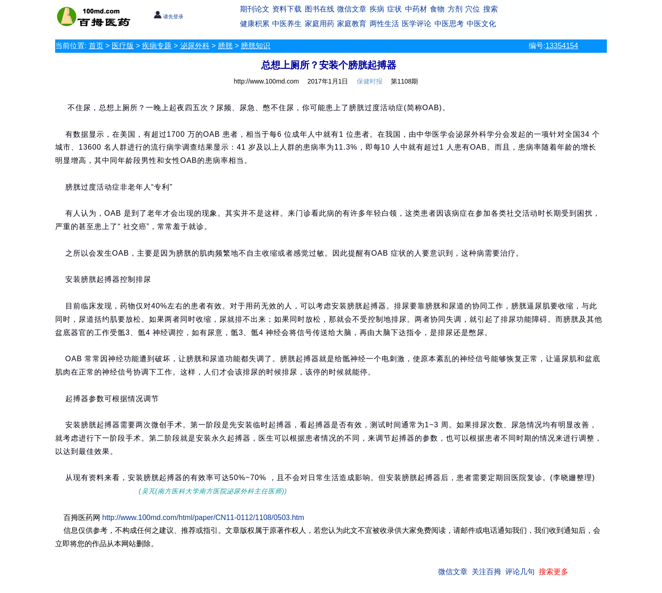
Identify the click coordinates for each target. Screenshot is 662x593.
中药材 (416, 9)
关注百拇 (486, 572)
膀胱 (225, 46)
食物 (437, 9)
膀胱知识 (255, 46)
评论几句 (520, 572)
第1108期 (404, 81)
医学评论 (416, 24)
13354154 (561, 46)
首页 (96, 46)
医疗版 (123, 46)
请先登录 (168, 16)
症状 (394, 9)
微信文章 (351, 9)
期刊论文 (254, 9)
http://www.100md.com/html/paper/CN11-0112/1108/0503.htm (203, 517)
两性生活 (384, 24)
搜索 (490, 9)
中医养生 (287, 24)
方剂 (455, 9)
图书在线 (319, 9)
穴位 (472, 9)
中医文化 (481, 24)
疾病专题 (156, 46)
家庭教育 (351, 24)
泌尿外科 (195, 46)
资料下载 (287, 9)
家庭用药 (319, 24)
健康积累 (254, 24)
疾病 (377, 9)
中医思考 (449, 24)
